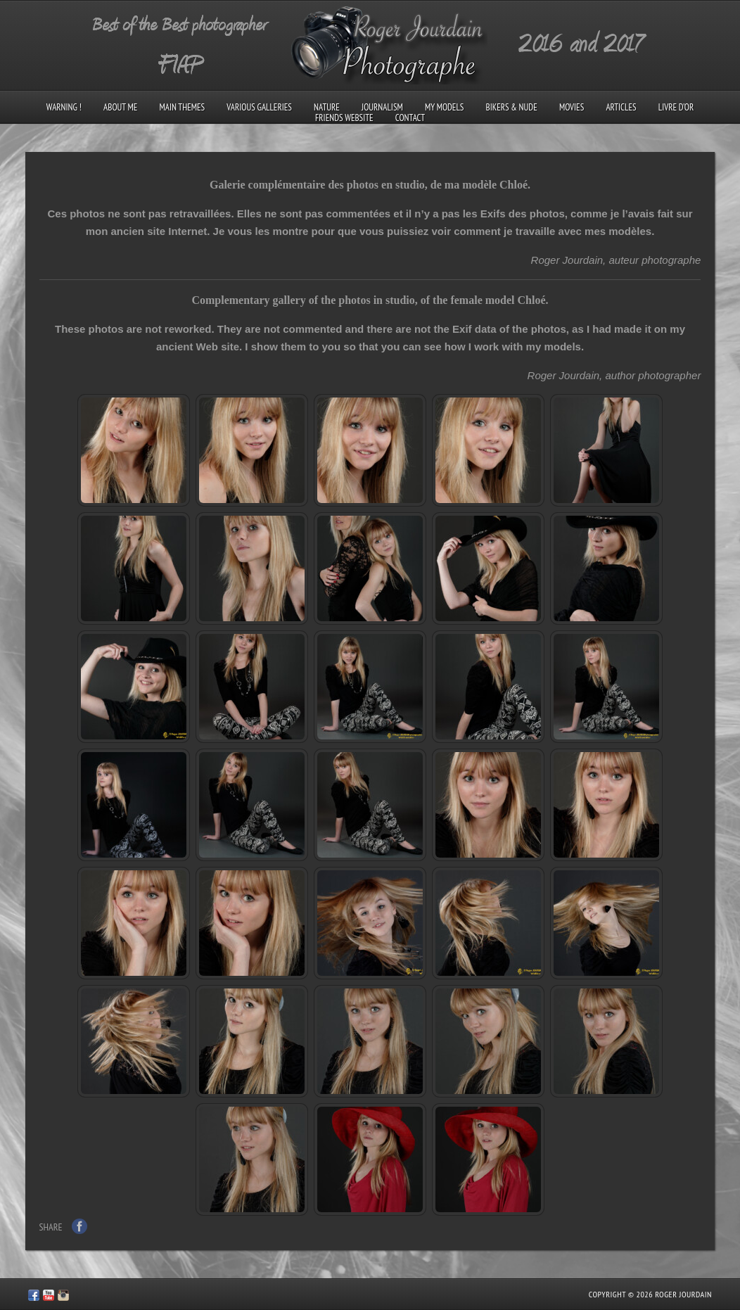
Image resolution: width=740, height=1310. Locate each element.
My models (444, 107)
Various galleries (259, 107)
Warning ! (64, 107)
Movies (571, 107)
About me (120, 107)
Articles (621, 107)
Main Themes (182, 107)
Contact (410, 118)
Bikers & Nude (511, 107)
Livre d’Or (676, 107)
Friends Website (344, 118)
